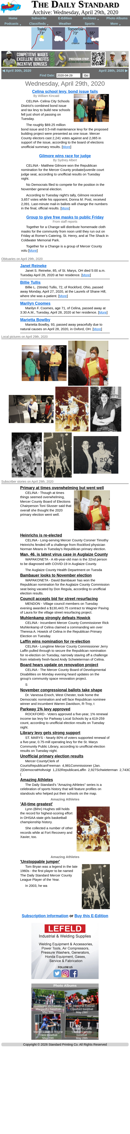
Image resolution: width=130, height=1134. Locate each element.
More (115, 24)
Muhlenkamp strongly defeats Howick (55, 618)
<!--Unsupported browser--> (65, 1012)
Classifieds (39, 24)
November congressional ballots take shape (61, 690)
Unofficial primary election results (51, 756)
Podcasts (13, 24)
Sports (90, 23)
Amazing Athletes (36, 780)
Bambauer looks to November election (56, 575)
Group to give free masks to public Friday (65, 217)
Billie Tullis (30, 282)
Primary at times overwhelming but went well (62, 488)
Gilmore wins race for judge (65, 156)
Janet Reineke (33, 266)
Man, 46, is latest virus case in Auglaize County (64, 554)
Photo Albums (117, 18)
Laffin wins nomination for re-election (55, 641)
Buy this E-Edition (91, 916)
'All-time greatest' (36, 804)
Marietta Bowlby (35, 320)
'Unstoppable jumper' (40, 861)
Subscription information (45, 916)
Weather (65, 23)
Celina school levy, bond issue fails (65, 91)
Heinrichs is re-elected (41, 535)
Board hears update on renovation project (59, 665)
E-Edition (65, 18)
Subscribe (39, 18)
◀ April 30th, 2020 (16, 70)
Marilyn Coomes (35, 303)
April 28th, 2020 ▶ (113, 70)
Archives (91, 18)
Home (13, 18)
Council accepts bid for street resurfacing (59, 598)
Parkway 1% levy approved (45, 709)
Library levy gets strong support (50, 733)
